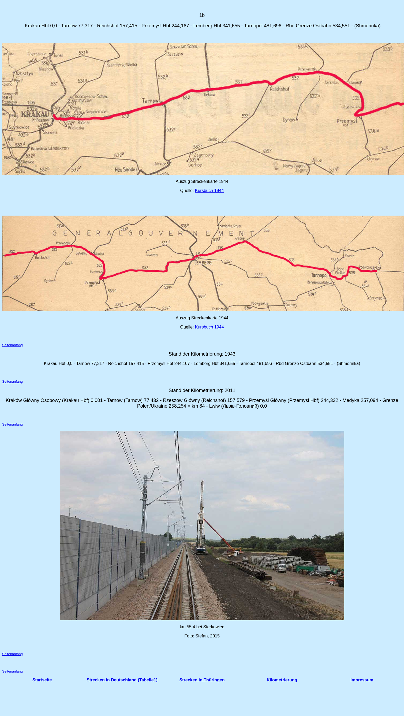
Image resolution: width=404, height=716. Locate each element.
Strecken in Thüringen (202, 680)
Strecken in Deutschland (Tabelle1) (122, 680)
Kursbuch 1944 (209, 190)
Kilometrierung (282, 680)
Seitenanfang (12, 345)
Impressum (361, 680)
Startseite (42, 680)
